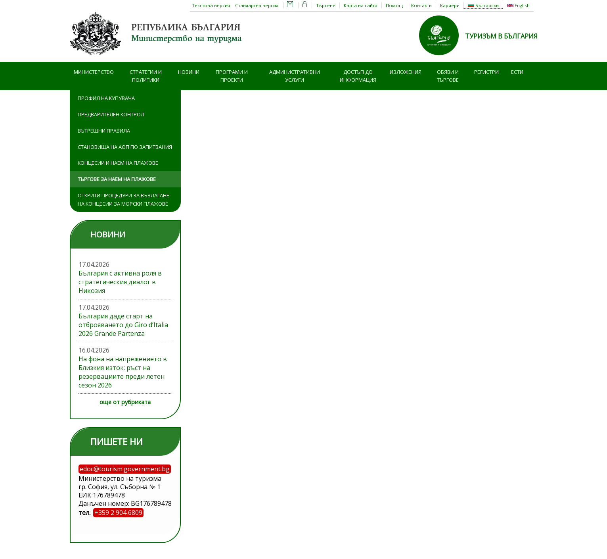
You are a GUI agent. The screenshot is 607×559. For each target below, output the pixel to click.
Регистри (486, 71)
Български (483, 5)
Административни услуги (294, 76)
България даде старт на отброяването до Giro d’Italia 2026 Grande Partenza (123, 325)
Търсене (325, 5)
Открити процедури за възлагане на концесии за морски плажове (123, 199)
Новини (188, 71)
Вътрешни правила (104, 130)
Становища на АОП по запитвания (125, 146)
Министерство (94, 71)
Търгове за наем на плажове (117, 179)
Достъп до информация (358, 76)
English (518, 5)
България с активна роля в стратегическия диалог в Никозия (120, 282)
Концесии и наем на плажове (118, 162)
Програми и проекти (232, 76)
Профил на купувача (106, 98)
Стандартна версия (256, 5)
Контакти (421, 5)
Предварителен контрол (111, 114)
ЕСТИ (517, 71)
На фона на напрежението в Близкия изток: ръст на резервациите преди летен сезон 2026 (123, 372)
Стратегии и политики (146, 76)
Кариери (450, 5)
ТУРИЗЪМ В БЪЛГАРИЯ (501, 36)
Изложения (405, 71)
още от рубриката (125, 402)
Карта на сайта (360, 5)
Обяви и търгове (448, 76)
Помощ (394, 5)
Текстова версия (211, 5)
